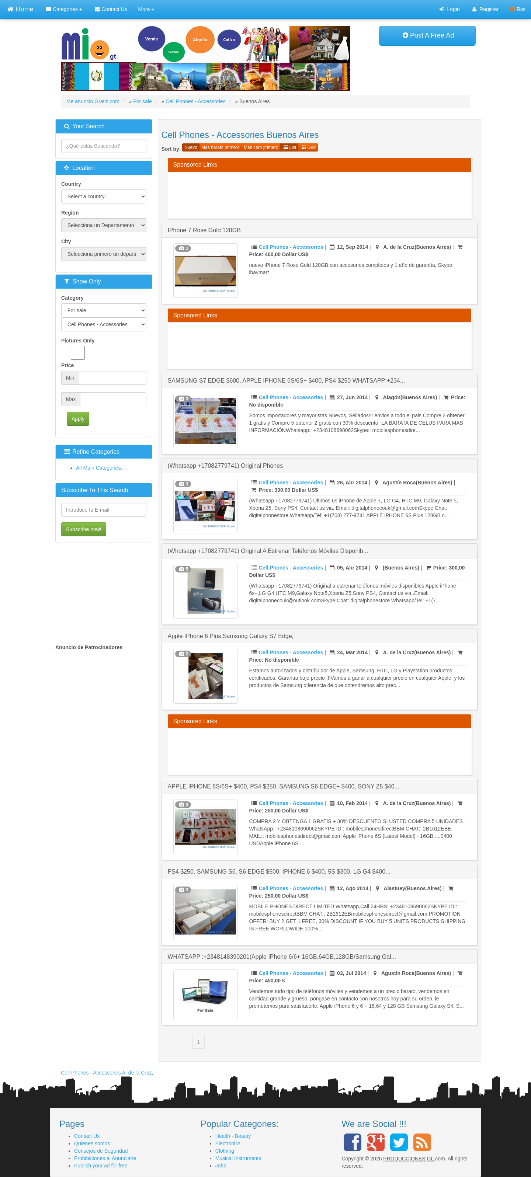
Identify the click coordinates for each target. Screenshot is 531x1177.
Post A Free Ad (428, 35)
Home (20, 8)
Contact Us (111, 9)
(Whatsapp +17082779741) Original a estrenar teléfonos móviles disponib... (268, 551)
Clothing (224, 1151)
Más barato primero (220, 147)
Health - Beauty (233, 1136)
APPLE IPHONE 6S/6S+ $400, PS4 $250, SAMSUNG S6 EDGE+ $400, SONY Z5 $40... (283, 786)
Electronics (227, 1143)
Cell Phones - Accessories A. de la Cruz (106, 1073)
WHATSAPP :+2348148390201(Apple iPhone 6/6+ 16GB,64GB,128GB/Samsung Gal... (282, 957)
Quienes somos (92, 1143)
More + (146, 9)
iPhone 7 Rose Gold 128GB (204, 230)
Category (72, 298)
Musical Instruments (238, 1158)
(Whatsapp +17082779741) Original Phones (225, 466)
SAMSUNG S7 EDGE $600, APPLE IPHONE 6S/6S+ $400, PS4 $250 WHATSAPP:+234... (286, 380)
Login (449, 9)
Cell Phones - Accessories (291, 247)
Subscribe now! (83, 529)
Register (485, 9)
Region (70, 213)
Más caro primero (261, 147)
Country (71, 184)
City (66, 241)
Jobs (220, 1166)
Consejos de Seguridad (101, 1151)
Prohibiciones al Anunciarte (105, 1158)
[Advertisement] (307, 194)
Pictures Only (77, 349)
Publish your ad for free (101, 1166)
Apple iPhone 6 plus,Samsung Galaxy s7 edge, (231, 636)
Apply (78, 419)
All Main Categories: (99, 468)
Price (67, 365)
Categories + (64, 9)
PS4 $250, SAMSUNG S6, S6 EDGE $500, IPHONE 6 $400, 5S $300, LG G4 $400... (279, 871)
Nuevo (190, 147)
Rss (517, 9)
